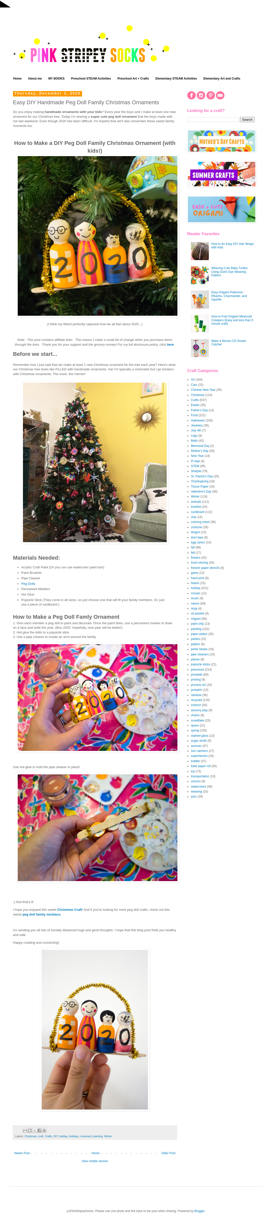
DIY (55, 1136)
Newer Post (22, 1153)
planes (195, 659)
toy (193, 771)
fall (193, 547)
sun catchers (199, 751)
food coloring (199, 562)
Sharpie (196, 471)
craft (40, 1136)
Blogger (199, 1211)
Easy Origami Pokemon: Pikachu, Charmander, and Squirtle (229, 296)
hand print (197, 578)
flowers (195, 557)
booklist (196, 507)
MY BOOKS (56, 78)
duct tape (197, 537)
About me (35, 78)
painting (98, 1136)
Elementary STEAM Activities (176, 78)
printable (196, 674)
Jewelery (197, 425)
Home (17, 78)
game (194, 573)
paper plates (199, 634)
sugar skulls (199, 740)
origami (196, 618)
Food (194, 415)
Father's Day (199, 410)
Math (194, 440)
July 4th (196, 430)
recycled (196, 700)
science (196, 705)
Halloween (198, 420)
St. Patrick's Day (202, 476)
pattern (195, 644)
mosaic (195, 593)
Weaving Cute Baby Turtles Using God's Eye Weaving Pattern (229, 271)
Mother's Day (199, 451)
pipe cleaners (200, 654)
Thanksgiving (200, 481)
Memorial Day (200, 446)
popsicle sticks (200, 664)
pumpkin (196, 690)
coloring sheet (200, 522)
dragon (195, 532)
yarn (194, 796)
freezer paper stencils (205, 568)
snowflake (197, 720)
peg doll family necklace (41, 914)
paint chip (197, 623)
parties (195, 639)
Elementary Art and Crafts (221, 78)
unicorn (196, 781)
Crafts (48, 1136)
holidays (74, 1136)
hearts (195, 583)
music (195, 598)
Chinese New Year (203, 390)
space (195, 725)
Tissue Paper (199, 486)
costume (196, 527)
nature (195, 603)
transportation (200, 776)
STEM (195, 466)
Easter (195, 405)
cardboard (197, 512)
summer (196, 746)
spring (195, 730)
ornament (86, 1136)
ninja (194, 608)
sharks (195, 715)
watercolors (198, 786)
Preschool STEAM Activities (91, 78)
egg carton (198, 542)
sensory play (199, 710)
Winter (108, 1136)
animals (196, 502)
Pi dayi (195, 461)
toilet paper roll (201, 766)
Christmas (30, 1136)
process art (198, 685)
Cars (194, 385)
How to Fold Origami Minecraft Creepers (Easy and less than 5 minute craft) (232, 320)
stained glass (199, 735)
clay (193, 517)
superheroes (199, 756)
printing (196, 679)
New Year (197, 456)
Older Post (168, 1153)
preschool (197, 669)
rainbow (196, 695)
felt (193, 552)
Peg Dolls (28, 584)
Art (193, 379)
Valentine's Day (201, 491)
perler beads (199, 649)
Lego (194, 435)
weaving (196, 791)
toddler (195, 761)
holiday (63, 1136)
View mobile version (95, 1161)
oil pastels (197, 613)
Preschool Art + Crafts (133, 78)
